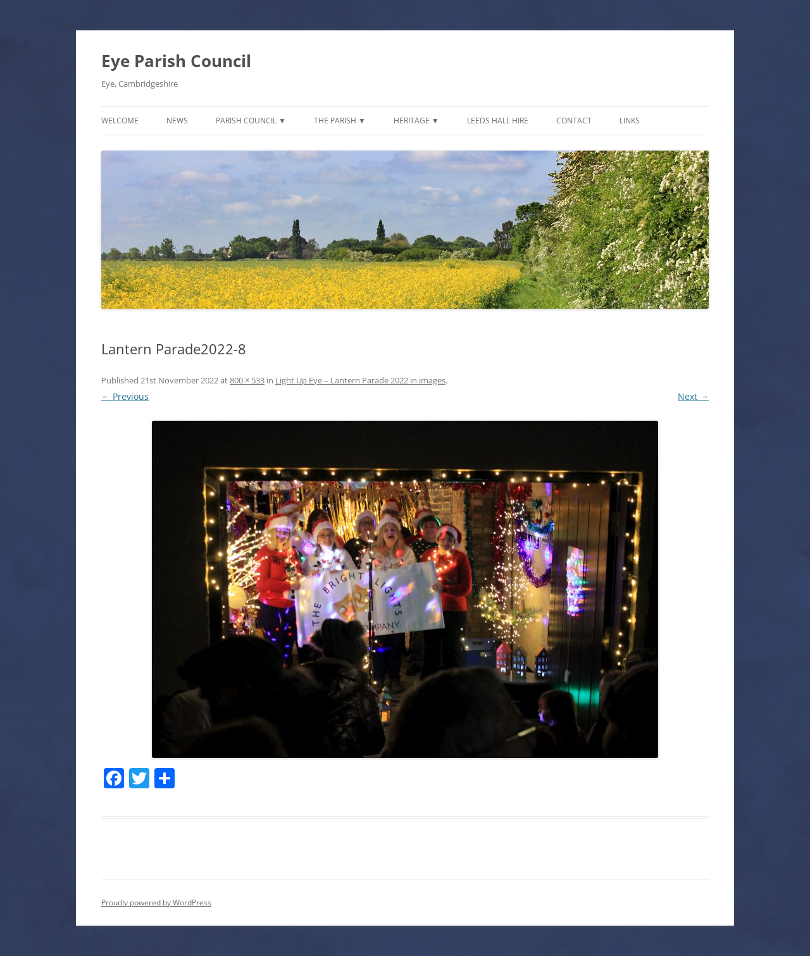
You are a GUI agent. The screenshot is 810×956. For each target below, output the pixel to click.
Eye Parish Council (176, 60)
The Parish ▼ (340, 120)
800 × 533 (247, 380)
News (177, 120)
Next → (693, 396)
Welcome (120, 120)
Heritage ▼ (416, 120)
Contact (574, 120)
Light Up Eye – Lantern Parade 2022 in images (360, 380)
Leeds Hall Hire (497, 120)
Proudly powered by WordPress (156, 902)
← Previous (125, 396)
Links (630, 120)
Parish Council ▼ (251, 120)
